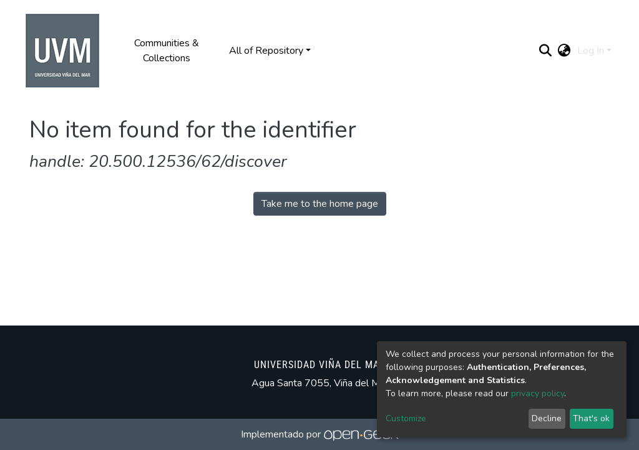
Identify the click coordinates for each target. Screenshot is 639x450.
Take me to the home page (319, 204)
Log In (590, 51)
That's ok (591, 418)
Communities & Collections (166, 50)
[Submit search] (545, 50)
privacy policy (537, 393)
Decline (547, 418)
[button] (564, 50)
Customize (406, 418)
